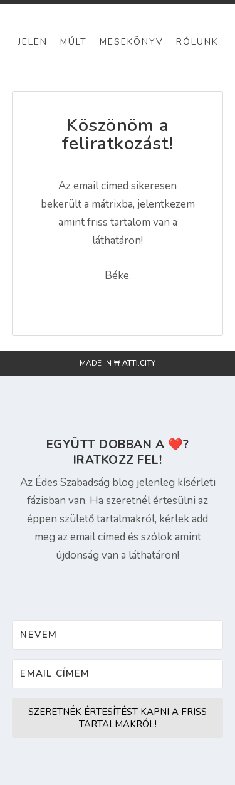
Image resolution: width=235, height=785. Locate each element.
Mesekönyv (132, 42)
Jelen (33, 42)
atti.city (138, 363)
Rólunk (197, 42)
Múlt (73, 42)
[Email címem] (117, 673)
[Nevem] (117, 635)
